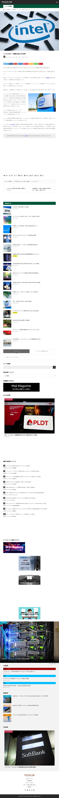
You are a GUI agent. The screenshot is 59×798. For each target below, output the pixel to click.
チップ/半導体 (8, 6)
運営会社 (29, 786)
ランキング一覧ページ (53, 663)
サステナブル (14, 494)
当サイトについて (29, 778)
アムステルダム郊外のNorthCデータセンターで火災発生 (18, 465)
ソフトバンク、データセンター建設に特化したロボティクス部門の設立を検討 (22, 471)
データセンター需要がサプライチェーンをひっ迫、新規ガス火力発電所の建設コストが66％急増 (26, 508)
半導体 (28, 181)
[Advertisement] (29, 156)
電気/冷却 (14, 478)
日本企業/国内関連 (15, 505)
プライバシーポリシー (29, 782)
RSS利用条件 (29, 780)
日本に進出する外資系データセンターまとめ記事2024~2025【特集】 (20, 498)
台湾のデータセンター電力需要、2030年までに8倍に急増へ (18, 482)
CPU (16, 181)
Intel (18, 181)
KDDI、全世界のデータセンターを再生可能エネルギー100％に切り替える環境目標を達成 (25, 492)
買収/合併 (14, 489)
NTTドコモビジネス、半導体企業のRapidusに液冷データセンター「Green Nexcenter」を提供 (26, 503)
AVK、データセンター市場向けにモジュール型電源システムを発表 (20, 514)
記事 (26, 135)
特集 (13, 500)
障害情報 (14, 467)
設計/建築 (14, 473)
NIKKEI (47, 77)
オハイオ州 (11, 124)
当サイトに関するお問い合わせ (29, 784)
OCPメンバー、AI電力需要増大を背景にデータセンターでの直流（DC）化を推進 (23, 476)
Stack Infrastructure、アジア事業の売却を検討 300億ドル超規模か (20, 487)
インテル (21, 181)
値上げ (25, 181)
